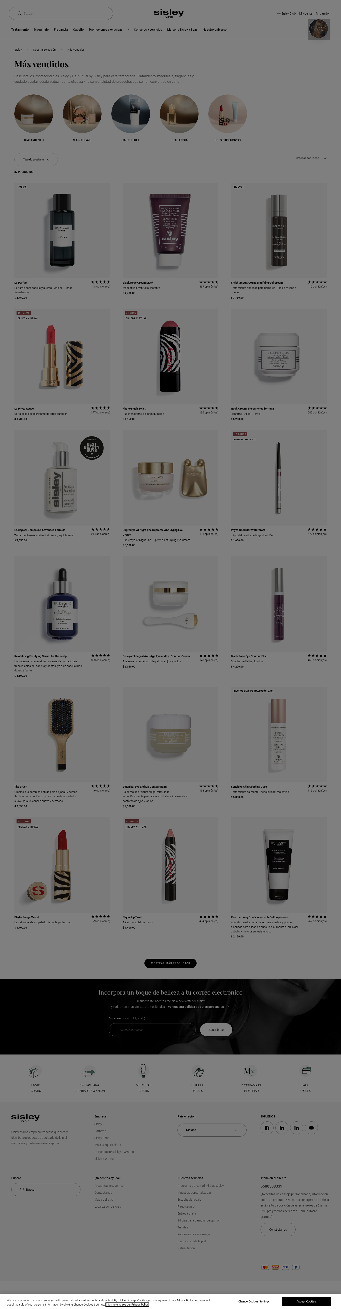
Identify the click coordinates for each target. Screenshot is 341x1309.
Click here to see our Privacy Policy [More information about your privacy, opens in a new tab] (127, 1304)
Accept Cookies (306, 1301)
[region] (170, 1301)
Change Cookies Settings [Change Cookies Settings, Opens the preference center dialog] (254, 1301)
